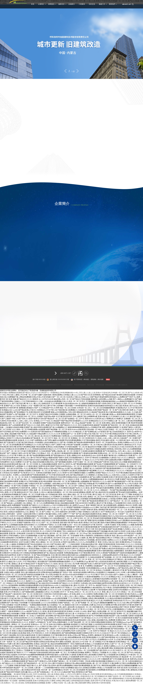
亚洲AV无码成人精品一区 (50, 678)
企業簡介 (41, 4)
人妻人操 (49, 674)
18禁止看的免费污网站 (82, 683)
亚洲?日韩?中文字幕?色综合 (101, 681)
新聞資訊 (51, 4)
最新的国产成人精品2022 (34, 676)
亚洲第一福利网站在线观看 (22, 681)
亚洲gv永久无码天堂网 (91, 674)
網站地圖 (100, 379)
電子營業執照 (76, 380)
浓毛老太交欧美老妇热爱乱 (76, 678)
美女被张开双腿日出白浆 (23, 674)
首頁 (32, 4)
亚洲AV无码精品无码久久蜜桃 (44, 681)
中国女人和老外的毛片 (82, 676)
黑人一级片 (36, 678)
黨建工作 (102, 4)
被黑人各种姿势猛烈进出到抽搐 (78, 681)
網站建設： (87, 379)
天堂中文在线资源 (39, 674)
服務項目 (61, 4)
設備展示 (72, 4)
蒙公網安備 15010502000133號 (59, 379)
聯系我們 (112, 4)
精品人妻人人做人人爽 (102, 678)
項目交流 (92, 4)
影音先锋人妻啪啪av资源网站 (20, 678)
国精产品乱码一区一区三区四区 (119, 676)
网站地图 (10, 395)
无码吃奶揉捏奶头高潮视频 (35, 683)
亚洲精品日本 (102, 676)
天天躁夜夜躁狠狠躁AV (125, 674)
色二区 (94, 676)
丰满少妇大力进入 (118, 681)
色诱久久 (90, 678)
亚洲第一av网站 (51, 683)
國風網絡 (94, 379)
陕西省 (62, 678)
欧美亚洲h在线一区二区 (16, 676)
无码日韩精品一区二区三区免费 (56, 676)
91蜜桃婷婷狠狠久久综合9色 (121, 678)
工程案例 (82, 4)
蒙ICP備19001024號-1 (39, 379)
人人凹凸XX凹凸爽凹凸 (73, 674)
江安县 (71, 676)
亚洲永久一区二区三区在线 (14, 683)
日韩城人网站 (61, 681)
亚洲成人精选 (59, 674)
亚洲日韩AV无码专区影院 (101, 683)
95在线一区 (62, 683)
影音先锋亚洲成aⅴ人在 (108, 674)
